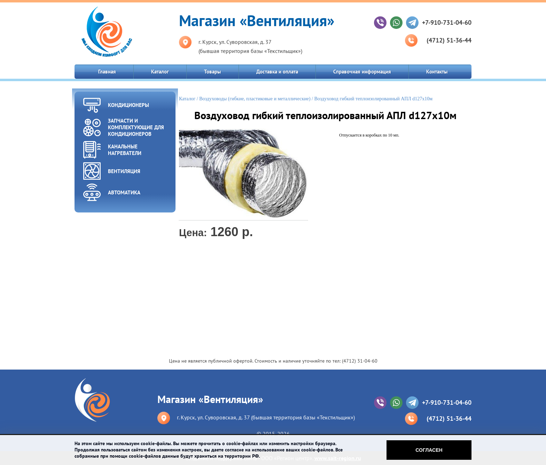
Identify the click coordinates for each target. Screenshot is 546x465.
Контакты (437, 71)
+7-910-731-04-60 (446, 22)
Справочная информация (362, 71)
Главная (107, 71)
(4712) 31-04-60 (359, 361)
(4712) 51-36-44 (449, 40)
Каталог (160, 71)
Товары (212, 71)
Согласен (428, 450)
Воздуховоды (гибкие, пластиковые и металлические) (254, 98)
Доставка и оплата (277, 71)
